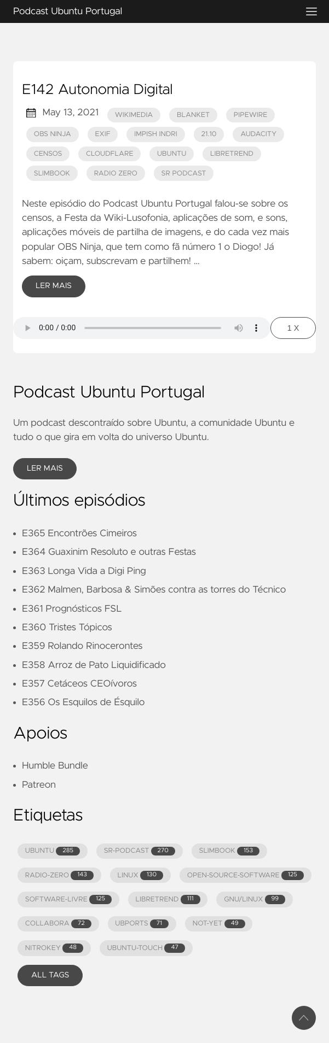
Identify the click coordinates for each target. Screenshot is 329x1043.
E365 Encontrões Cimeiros (79, 533)
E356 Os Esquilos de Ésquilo (83, 702)
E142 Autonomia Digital (97, 90)
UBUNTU (52, 851)
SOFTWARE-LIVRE (68, 899)
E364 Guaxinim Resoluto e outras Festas (109, 552)
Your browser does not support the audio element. (141, 328)
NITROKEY (54, 948)
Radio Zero (115, 173)
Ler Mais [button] (45, 468)
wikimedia (134, 115)
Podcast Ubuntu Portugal (151, 11)
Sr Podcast (183, 173)
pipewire (251, 115)
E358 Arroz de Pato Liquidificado (94, 665)
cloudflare (109, 153)
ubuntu (171, 153)
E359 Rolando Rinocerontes (82, 646)
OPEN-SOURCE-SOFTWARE (245, 875)
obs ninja (52, 134)
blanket (193, 115)
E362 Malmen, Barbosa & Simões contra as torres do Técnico (154, 590)
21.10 (208, 134)
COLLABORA (58, 924)
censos (48, 153)
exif (102, 134)
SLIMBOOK (229, 851)
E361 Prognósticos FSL (72, 609)
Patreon (39, 785)
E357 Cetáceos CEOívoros (79, 684)
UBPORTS (142, 924)
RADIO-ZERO (59, 875)
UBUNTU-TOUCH (146, 948)
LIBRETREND (168, 899)
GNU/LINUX (254, 899)
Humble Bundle (55, 766)
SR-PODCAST (139, 851)
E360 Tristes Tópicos (67, 627)
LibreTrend (231, 153)
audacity (258, 134)
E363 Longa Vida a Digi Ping (84, 571)
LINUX (141, 875)
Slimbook (52, 173)
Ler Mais (54, 286)
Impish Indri (155, 134)
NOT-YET (219, 924)
